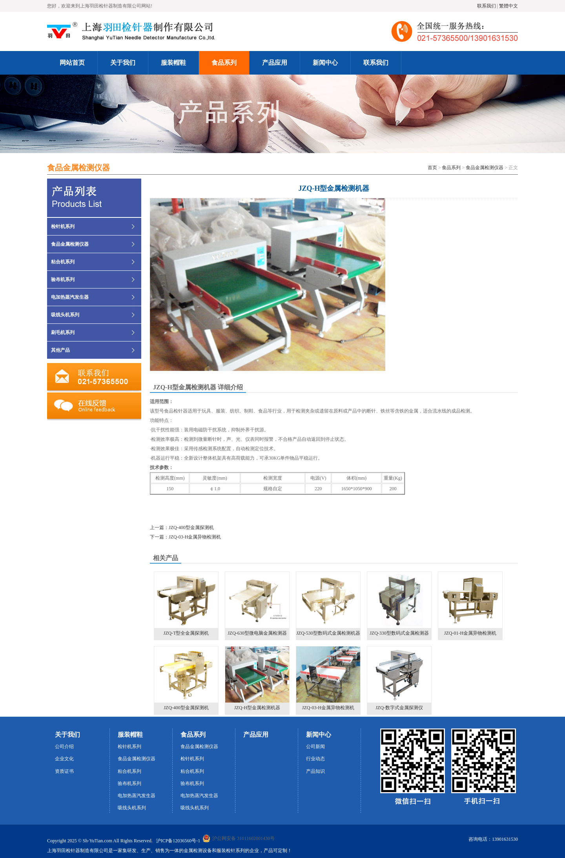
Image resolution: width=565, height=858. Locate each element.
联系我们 (486, 6)
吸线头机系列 (65, 315)
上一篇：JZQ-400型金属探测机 (182, 527)
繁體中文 (508, 6)
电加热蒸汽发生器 (70, 297)
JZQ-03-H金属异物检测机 (328, 678)
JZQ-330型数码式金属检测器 (399, 604)
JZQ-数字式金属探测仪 (399, 678)
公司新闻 (315, 746)
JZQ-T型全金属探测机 (186, 604)
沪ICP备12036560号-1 (178, 840)
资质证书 (64, 771)
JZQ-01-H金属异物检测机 (470, 604)
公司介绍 (64, 746)
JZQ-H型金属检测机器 (257, 678)
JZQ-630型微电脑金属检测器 (257, 604)
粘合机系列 (63, 262)
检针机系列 (63, 226)
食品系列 (451, 167)
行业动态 (315, 758)
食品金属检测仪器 (484, 167)
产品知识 (315, 771)
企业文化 (64, 758)
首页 (432, 167)
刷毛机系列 (63, 332)
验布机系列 (63, 279)
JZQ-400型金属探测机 (186, 678)
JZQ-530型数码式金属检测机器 (328, 604)
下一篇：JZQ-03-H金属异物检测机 (185, 537)
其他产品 (60, 350)
